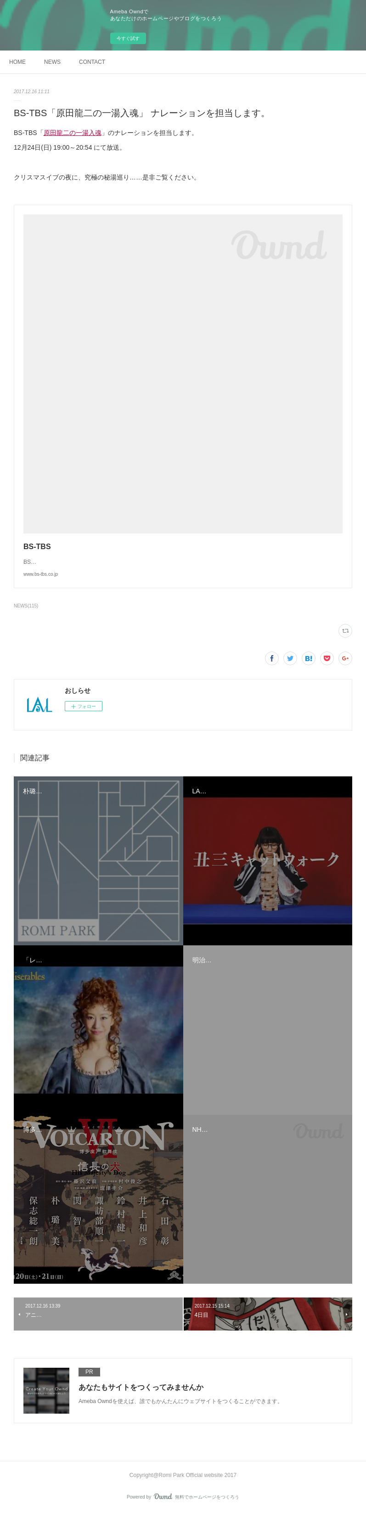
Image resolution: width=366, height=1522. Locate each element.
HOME (17, 62)
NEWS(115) (26, 615)
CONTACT (92, 62)
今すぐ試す (128, 38)
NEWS (52, 62)
